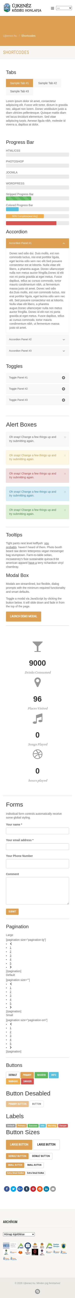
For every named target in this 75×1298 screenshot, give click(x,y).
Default (13, 1075)
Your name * (14, 824)
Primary (27, 1075)
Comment (12, 874)
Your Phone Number (19, 855)
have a (32, 562)
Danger (27, 1081)
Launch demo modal (23, 616)
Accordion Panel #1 (37, 243)
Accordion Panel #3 (37, 351)
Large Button (19, 1144)
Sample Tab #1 (19, 83)
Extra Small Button (15, 1173)
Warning (13, 1081)
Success (41, 1075)
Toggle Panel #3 (37, 400)
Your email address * (19, 840)
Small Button (15, 1165)
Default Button (17, 1156)
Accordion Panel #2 (37, 339)
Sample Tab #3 (19, 91)
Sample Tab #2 (47, 83)
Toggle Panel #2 (37, 389)
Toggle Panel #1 (37, 378)
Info (53, 1075)
